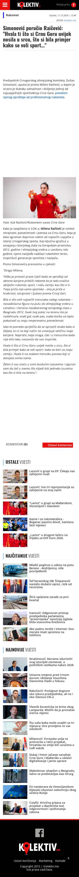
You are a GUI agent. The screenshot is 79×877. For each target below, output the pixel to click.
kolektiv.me (70, 20)
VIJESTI (22, 556)
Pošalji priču (63, 4)
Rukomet (12, 15)
